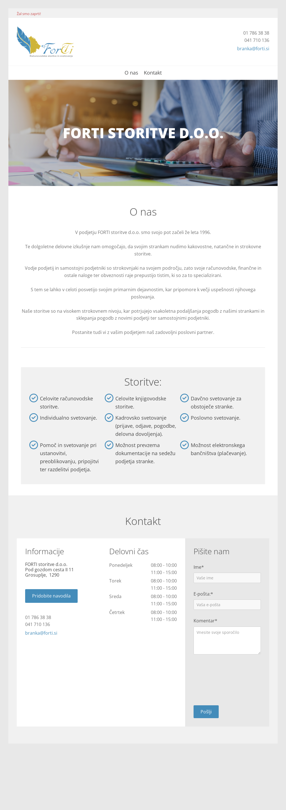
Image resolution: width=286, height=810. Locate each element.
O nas (131, 73)
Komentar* (205, 620)
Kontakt (153, 73)
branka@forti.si (253, 49)
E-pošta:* (203, 594)
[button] (51, 596)
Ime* (199, 567)
